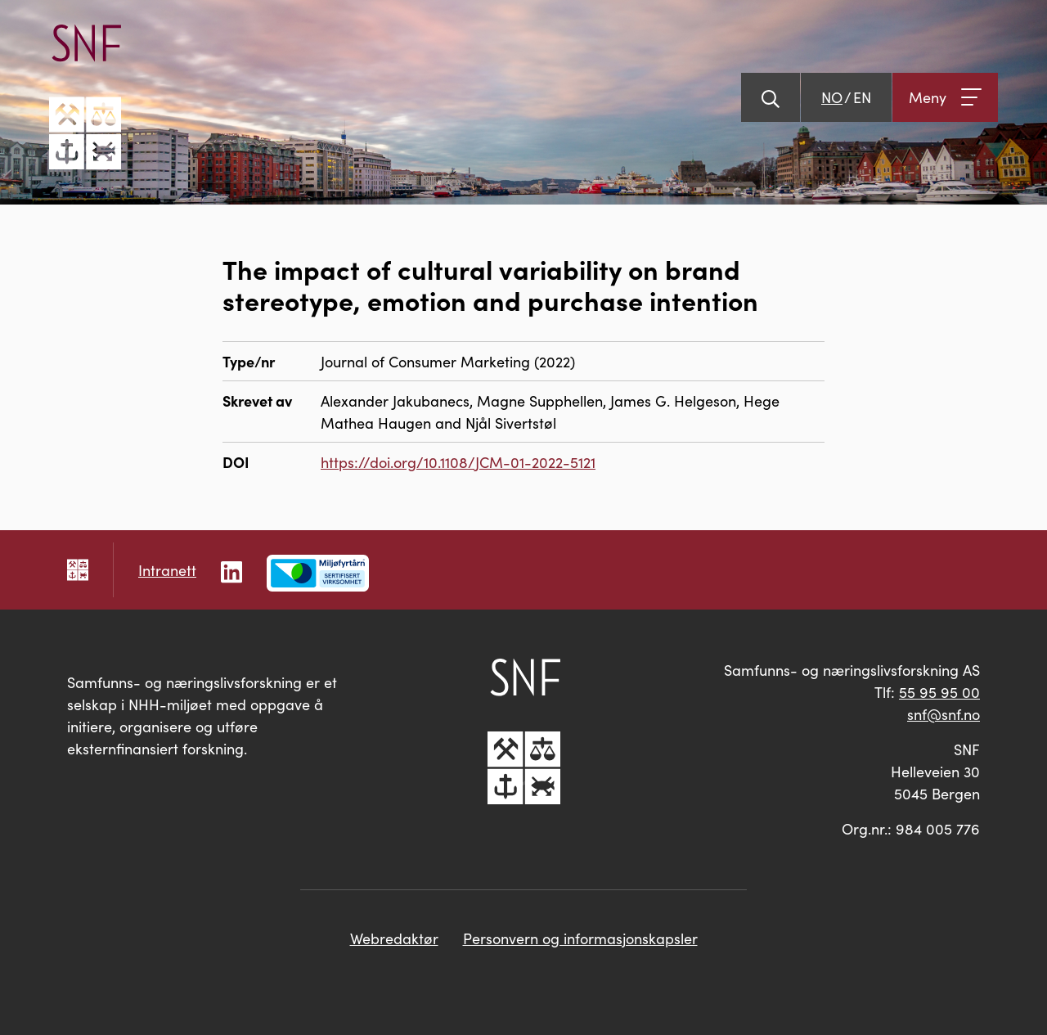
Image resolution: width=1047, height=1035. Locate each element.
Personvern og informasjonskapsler (580, 938)
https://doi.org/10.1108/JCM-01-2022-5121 (458, 462)
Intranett (167, 570)
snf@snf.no (943, 714)
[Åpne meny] (945, 97)
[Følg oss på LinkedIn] (231, 569)
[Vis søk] (770, 97)
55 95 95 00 (939, 692)
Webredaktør (394, 938)
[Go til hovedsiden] (85, 97)
